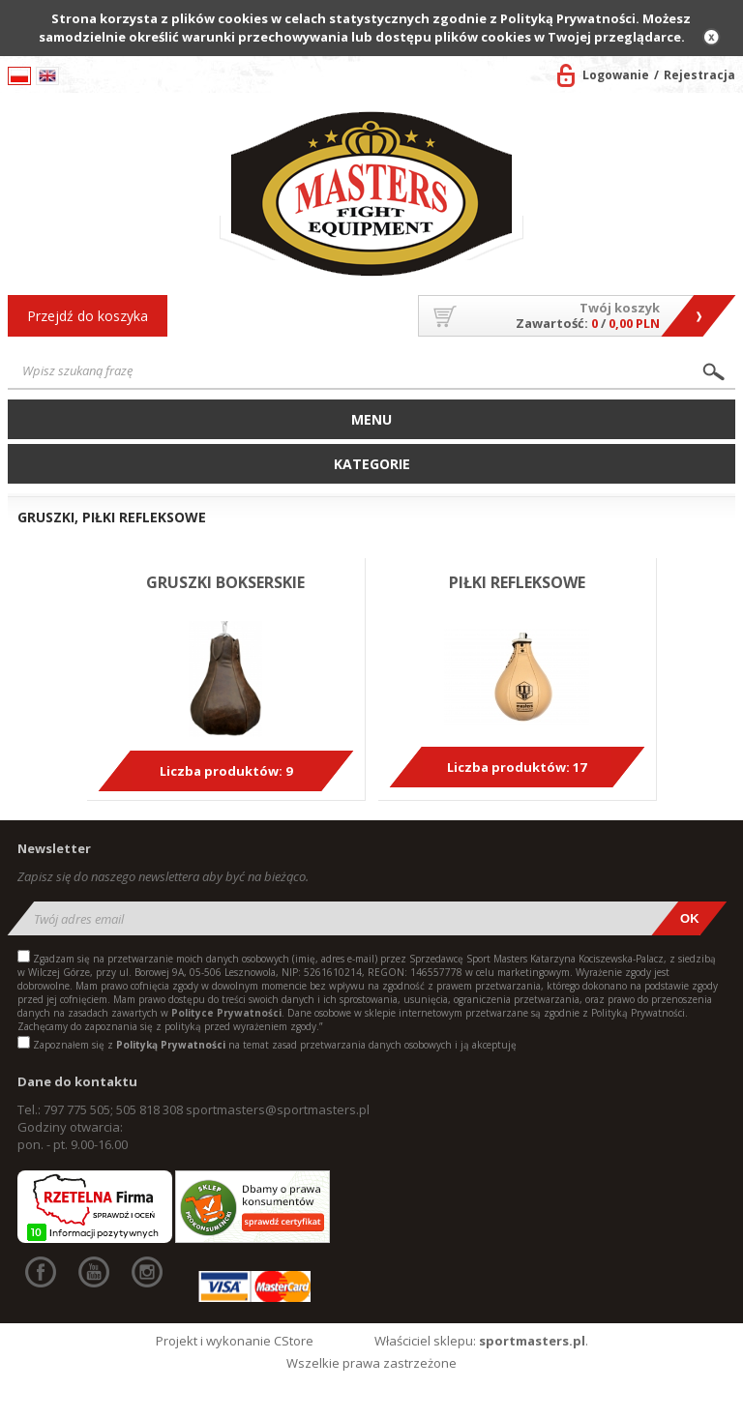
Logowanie (615, 75)
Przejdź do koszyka (87, 316)
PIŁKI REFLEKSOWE (517, 582)
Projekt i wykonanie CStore (234, 1340)
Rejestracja (699, 75)
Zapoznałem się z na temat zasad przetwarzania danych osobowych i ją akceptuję (275, 1044)
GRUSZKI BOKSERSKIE (225, 582)
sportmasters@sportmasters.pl (278, 1109)
